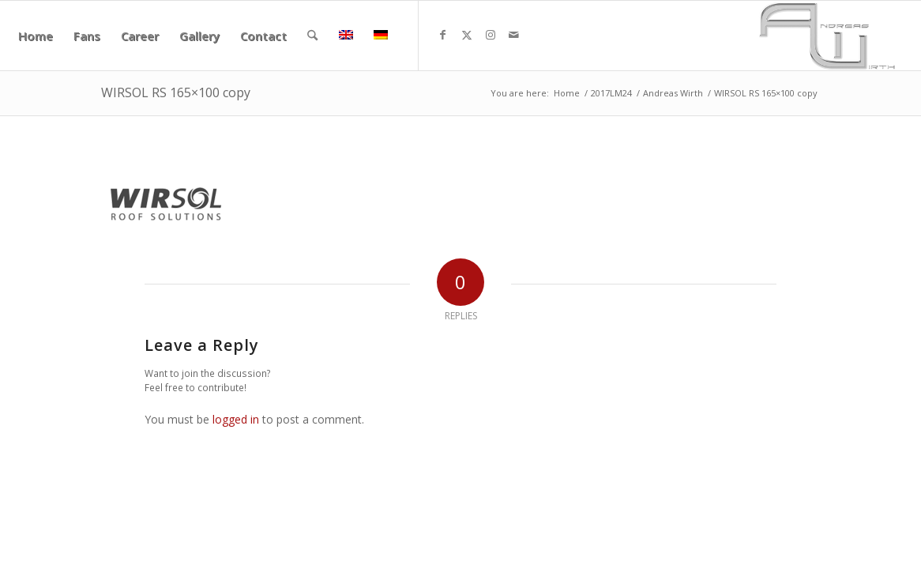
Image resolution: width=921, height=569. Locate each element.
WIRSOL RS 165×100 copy (175, 92)
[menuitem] (35, 35)
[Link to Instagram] (490, 35)
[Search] (312, 35)
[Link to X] (467, 35)
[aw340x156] (827, 35)
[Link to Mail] (514, 35)
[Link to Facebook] (443, 35)
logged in (235, 419)
